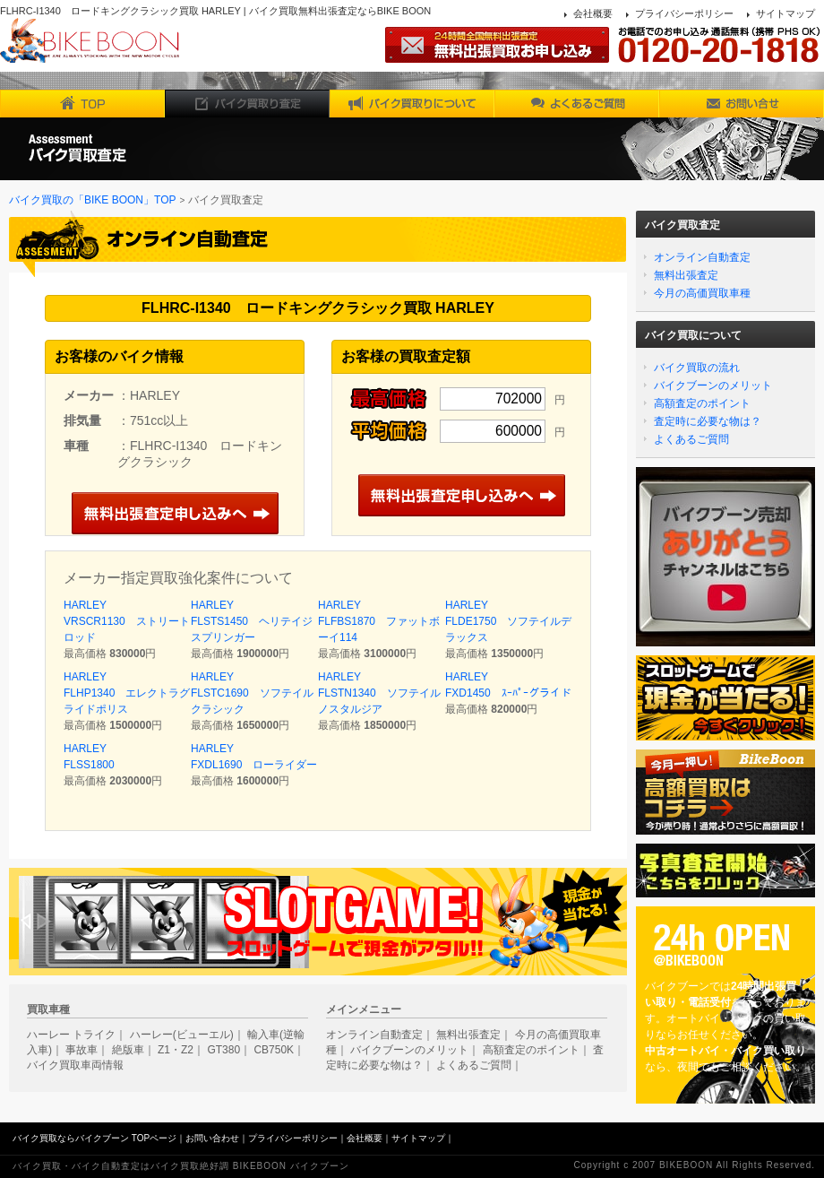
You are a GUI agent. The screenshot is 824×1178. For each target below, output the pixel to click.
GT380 (223, 1050)
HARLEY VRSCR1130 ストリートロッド (127, 621)
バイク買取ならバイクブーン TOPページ (94, 1138)
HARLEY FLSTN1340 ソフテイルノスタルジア (379, 693)
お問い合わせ (212, 1138)
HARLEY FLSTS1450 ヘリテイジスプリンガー (252, 621)
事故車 (81, 1050)
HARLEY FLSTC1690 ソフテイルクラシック (252, 693)
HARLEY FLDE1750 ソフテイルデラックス (508, 621)
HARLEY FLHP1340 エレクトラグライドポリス (127, 693)
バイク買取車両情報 (75, 1065)
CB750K (273, 1050)
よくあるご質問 (691, 439)
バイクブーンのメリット (713, 385)
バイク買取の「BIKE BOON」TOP (92, 200)
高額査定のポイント (702, 403)
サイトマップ (785, 13)
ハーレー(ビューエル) (182, 1034)
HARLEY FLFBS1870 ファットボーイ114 (379, 621)
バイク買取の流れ (697, 367)
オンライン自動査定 (702, 257)
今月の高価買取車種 (702, 293)
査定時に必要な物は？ (707, 421)
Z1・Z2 (175, 1050)
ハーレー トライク (71, 1034)
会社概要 (593, 13)
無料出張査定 (686, 275)
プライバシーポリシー (684, 13)
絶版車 (128, 1050)
